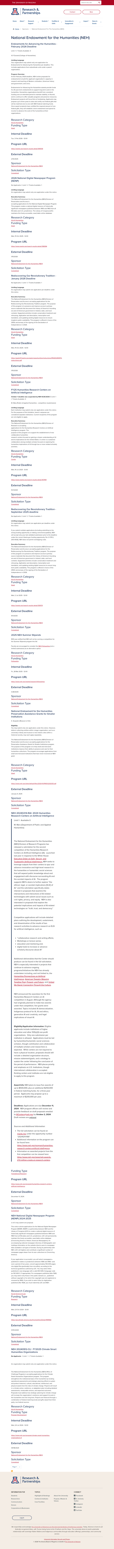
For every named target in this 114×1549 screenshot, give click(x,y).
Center (13, 459)
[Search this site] (88, 2)
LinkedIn (79, 1507)
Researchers (15, 1499)
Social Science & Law (18, 1294)
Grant (13, 128)
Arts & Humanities (17, 123)
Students (45, 21)
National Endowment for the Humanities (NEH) (27, 166)
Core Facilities (40, 1502)
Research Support (31, 22)
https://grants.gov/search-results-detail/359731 (27, 606)
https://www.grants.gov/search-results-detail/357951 (29, 480)
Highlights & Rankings (42, 1496)
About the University (61, 1496)
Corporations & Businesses (20, 1508)
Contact (72, 12)
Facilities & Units (55, 22)
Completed (15, 173)
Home (15, 21)
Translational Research (19, 1174)
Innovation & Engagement (69, 22)
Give (91, 12)
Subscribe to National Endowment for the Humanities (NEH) (12, 1471)
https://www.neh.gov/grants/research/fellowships (28, 682)
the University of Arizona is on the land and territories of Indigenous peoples (57, 1527)
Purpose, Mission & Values (60, 1500)
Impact (85, 21)
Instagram (79, 1504)
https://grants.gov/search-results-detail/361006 (27, 149)
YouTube (79, 1510)
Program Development (19, 1415)
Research (14, 1299)
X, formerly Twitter (79, 1500)
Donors (13, 1505)
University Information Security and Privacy (57, 1539)
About (22, 21)
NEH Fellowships (44, 646)
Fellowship (15, 661)
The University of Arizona (72, 1542)
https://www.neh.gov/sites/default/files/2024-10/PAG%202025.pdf (33, 784)
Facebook (79, 1496)
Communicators (16, 1502)
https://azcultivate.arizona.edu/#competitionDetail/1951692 (31, 1320)
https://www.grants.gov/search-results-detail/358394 (29, 246)
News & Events (94, 22)
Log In (22, 1518)
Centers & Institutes (41, 1499)
